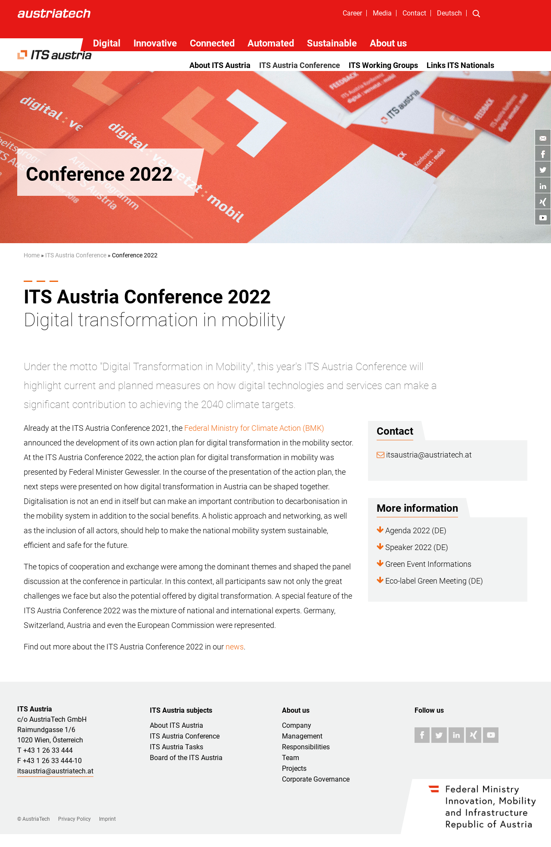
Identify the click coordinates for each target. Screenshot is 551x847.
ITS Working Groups (383, 65)
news (235, 646)
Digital (107, 43)
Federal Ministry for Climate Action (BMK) (254, 428)
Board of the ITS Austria (186, 758)
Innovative (155, 43)
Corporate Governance (316, 779)
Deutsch (449, 13)
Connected (212, 43)
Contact (414, 13)
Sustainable (332, 43)
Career (352, 13)
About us (388, 43)
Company (296, 725)
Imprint (107, 819)
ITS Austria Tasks (176, 747)
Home (32, 255)
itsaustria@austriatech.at (424, 454)
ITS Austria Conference (299, 65)
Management (302, 736)
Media (382, 13)
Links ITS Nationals (460, 65)
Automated (271, 43)
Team (290, 758)
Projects (294, 768)
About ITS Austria (220, 65)
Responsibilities (306, 747)
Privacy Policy (74, 819)
